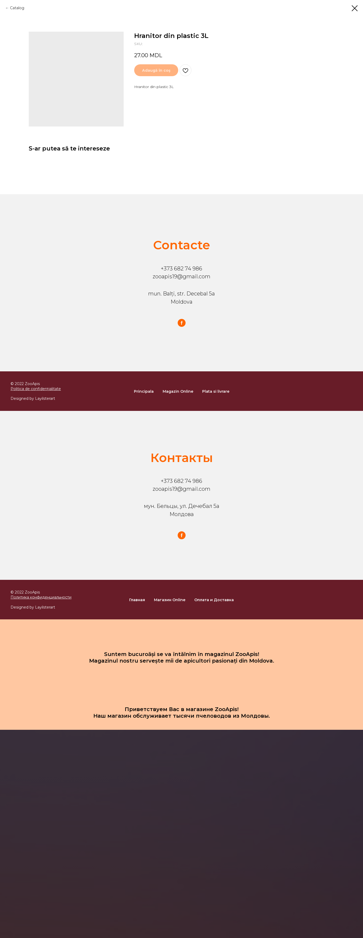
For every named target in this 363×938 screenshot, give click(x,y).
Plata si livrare (215, 391)
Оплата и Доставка (214, 599)
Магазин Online (169, 599)
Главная (137, 599)
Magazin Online (178, 391)
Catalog (17, 8)
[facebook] (182, 323)
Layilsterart (45, 398)
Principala (144, 391)
